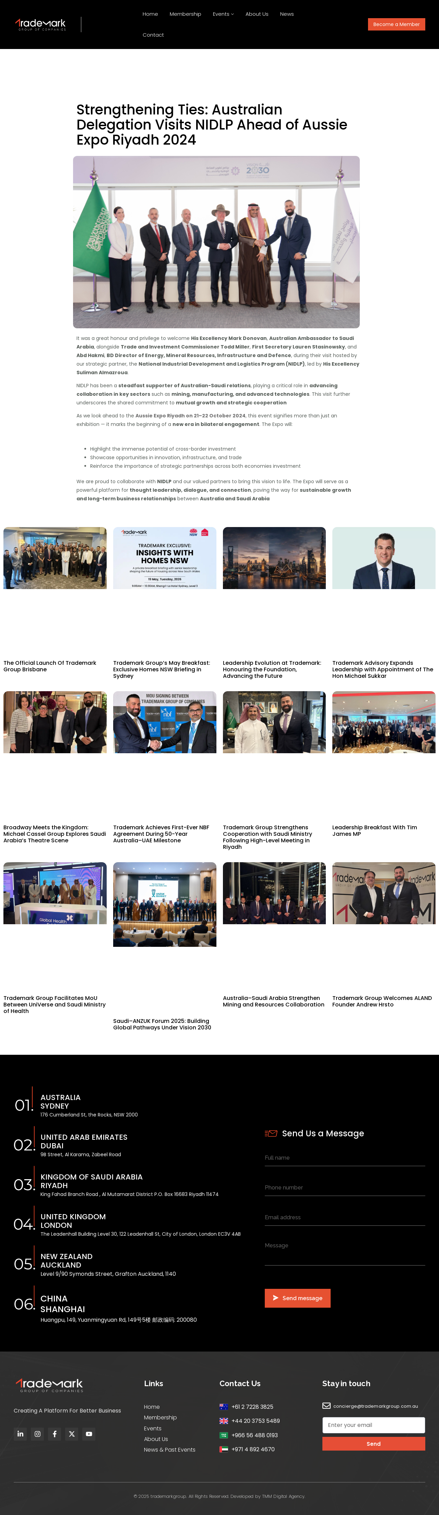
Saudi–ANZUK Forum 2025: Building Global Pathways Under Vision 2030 (162, 1024)
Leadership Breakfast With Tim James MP (374, 830)
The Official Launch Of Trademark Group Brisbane (49, 666)
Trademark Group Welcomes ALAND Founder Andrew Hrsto (382, 1001)
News (287, 13)
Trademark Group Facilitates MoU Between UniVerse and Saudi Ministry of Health (54, 1004)
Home (150, 13)
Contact (153, 34)
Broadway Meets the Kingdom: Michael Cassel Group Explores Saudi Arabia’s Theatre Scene (54, 833)
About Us (257, 13)
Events (221, 13)
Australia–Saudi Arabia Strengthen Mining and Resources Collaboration (273, 1001)
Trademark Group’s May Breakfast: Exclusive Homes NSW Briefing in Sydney (161, 669)
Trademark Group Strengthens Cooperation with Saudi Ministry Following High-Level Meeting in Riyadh (267, 837)
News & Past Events (169, 1450)
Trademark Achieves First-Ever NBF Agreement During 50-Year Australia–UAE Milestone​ (161, 833)
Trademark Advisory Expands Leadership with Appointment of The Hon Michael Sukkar (382, 669)
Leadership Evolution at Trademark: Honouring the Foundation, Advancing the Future (272, 669)
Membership (185, 13)
